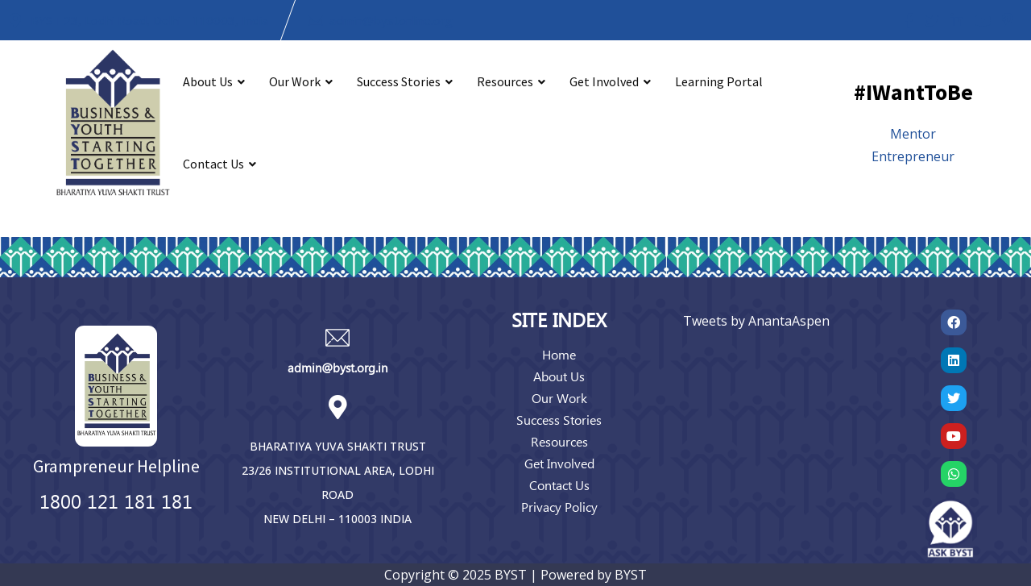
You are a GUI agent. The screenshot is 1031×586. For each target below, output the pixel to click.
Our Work (295, 81)
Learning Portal (719, 81)
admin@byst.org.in (337, 367)
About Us (208, 81)
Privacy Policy (559, 506)
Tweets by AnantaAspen (756, 321)
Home (559, 354)
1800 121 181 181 (116, 500)
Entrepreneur (913, 156)
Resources (505, 81)
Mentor (913, 134)
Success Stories (399, 81)
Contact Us (213, 164)
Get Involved (604, 81)
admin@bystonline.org (391, 20)
